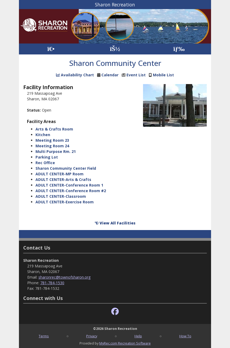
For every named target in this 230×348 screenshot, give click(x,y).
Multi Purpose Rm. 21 (55, 151)
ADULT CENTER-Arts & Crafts (63, 179)
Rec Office (45, 162)
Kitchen (42, 134)
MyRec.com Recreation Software (125, 343)
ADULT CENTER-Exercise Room (64, 201)
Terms (44, 336)
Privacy (91, 336)
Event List (136, 74)
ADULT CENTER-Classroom (60, 196)
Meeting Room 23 (52, 140)
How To (185, 336)
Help (138, 336)
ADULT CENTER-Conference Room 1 (69, 185)
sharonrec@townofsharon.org (64, 277)
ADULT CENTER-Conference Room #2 (70, 190)
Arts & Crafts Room (54, 129)
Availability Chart (75, 74)
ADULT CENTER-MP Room (59, 173)
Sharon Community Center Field (65, 168)
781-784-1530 (52, 282)
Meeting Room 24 (52, 145)
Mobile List (163, 74)
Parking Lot (46, 157)
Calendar (109, 74)
